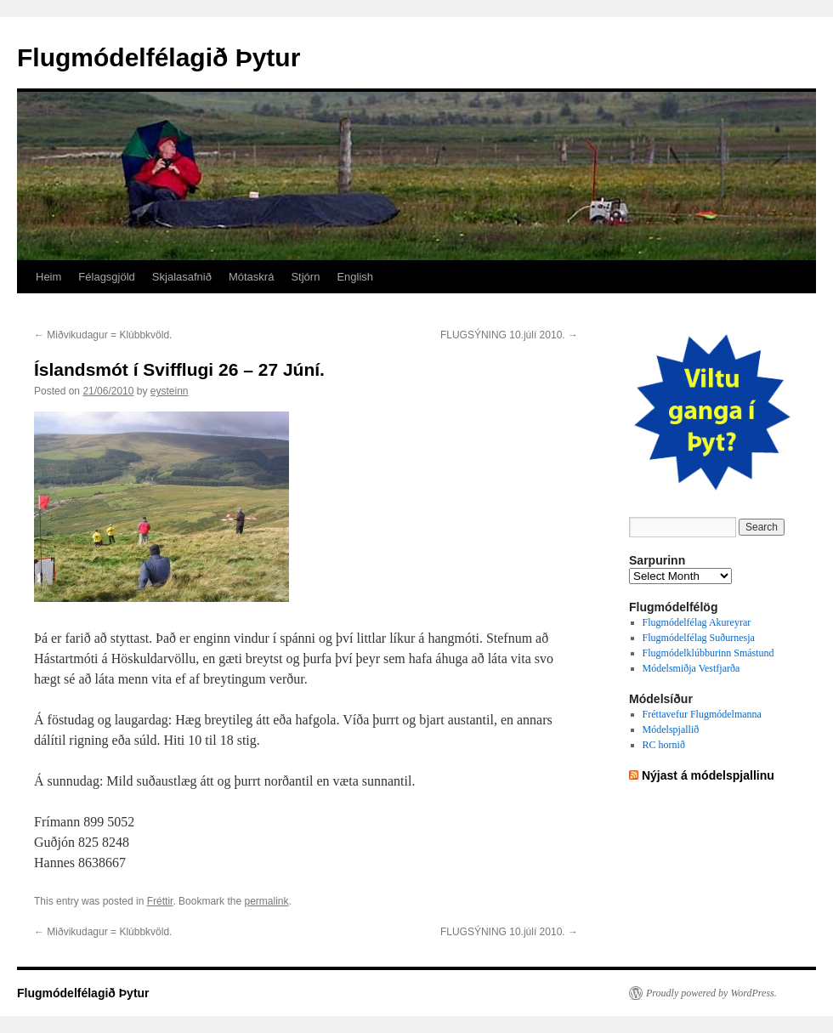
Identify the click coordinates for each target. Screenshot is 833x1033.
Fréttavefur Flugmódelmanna (702, 714)
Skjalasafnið (182, 276)
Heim (48, 276)
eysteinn (169, 391)
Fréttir (160, 901)
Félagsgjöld (106, 276)
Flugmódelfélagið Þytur (158, 57)
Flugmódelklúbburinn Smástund (708, 653)
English (355, 276)
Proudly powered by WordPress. (711, 993)
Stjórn (305, 276)
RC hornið (664, 745)
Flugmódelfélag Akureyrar (697, 622)
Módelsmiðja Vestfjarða (691, 668)
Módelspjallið (671, 729)
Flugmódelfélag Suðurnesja (699, 638)
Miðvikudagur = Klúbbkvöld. (103, 335)
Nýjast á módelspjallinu (708, 775)
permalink (266, 901)
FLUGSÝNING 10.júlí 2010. (509, 335)
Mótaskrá (251, 276)
